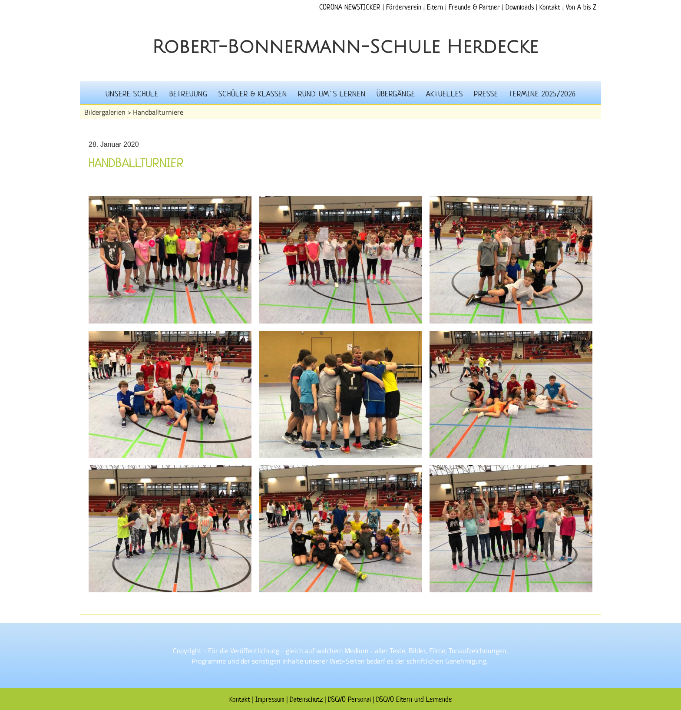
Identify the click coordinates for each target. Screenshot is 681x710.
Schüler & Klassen (252, 94)
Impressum (269, 699)
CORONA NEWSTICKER (349, 7)
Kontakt (549, 7)
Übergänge (396, 94)
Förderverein (403, 7)
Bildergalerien (105, 112)
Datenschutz (306, 699)
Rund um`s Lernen (332, 94)
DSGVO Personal (349, 699)
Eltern (435, 7)
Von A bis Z (581, 7)
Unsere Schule (132, 94)
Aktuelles (444, 94)
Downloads (520, 7)
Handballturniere (158, 112)
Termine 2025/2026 (542, 94)
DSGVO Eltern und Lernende (414, 699)
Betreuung (188, 94)
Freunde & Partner (474, 7)
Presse (486, 94)
